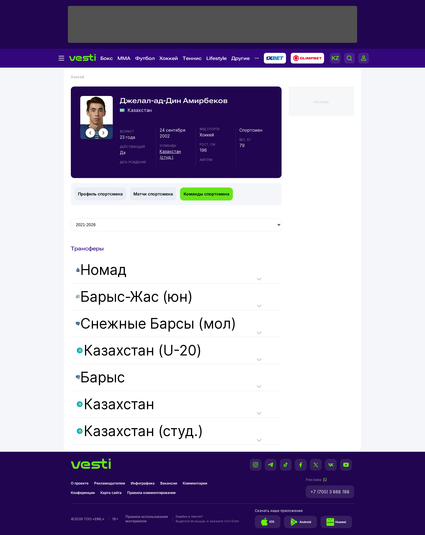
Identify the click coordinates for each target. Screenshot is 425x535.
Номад (101, 269)
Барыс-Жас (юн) (134, 296)
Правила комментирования (151, 492)
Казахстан (115, 404)
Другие (240, 58)
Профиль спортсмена (100, 193)
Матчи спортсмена (153, 193)
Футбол (145, 58)
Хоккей (168, 58)
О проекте (80, 483)
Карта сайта (111, 492)
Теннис (192, 58)
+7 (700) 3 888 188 (329, 491)
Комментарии (195, 483)
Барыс (100, 377)
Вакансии (168, 483)
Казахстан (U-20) (139, 350)
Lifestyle (216, 58)
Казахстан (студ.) (140, 431)
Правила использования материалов (146, 518)
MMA (123, 58)
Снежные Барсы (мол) (156, 323)
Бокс (106, 58)
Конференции (83, 492)
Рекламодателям (109, 483)
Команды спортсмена (206, 193)
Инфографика (143, 483)
